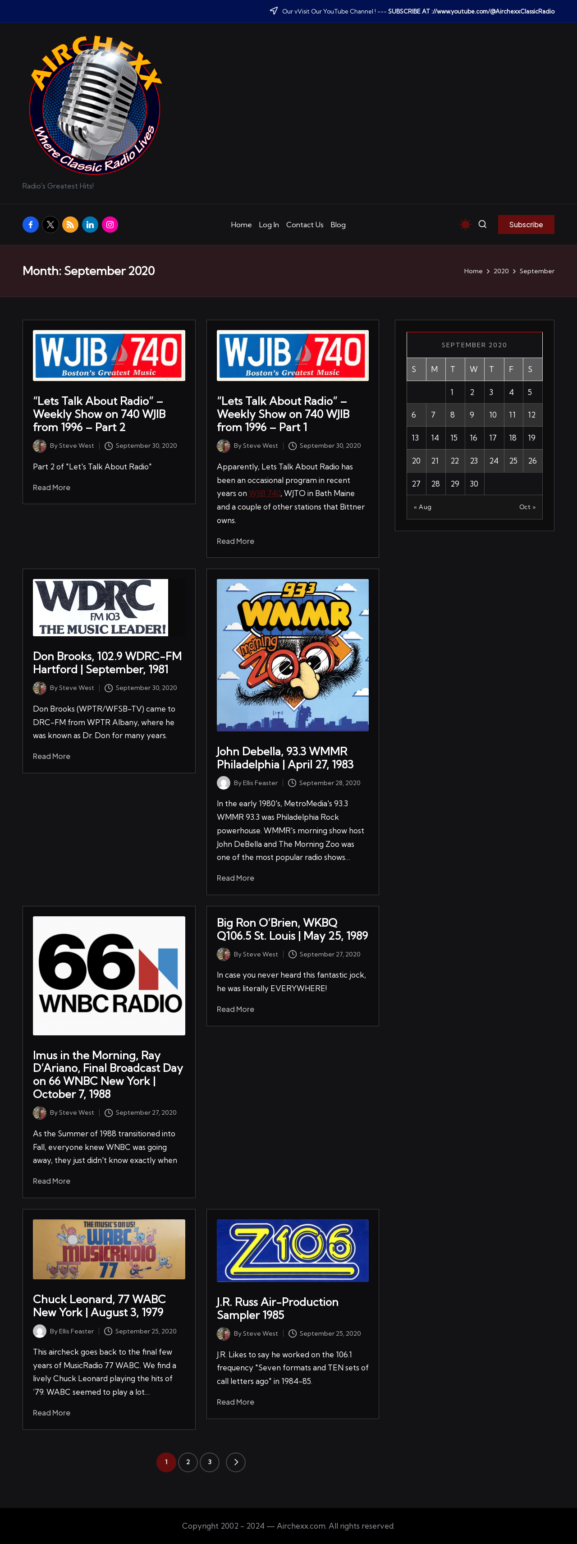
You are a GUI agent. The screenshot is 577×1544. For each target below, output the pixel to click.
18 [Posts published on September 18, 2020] (513, 437)
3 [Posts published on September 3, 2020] (491, 392)
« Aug (423, 506)
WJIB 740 (264, 493)
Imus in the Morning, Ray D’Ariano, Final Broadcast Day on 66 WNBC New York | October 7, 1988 (108, 1074)
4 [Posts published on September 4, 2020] (511, 392)
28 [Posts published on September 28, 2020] (435, 483)
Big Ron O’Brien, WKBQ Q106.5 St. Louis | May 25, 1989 (292, 929)
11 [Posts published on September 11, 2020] (512, 414)
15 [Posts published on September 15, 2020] (454, 437)
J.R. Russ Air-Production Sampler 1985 (278, 1308)
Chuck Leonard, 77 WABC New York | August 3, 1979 (99, 1305)
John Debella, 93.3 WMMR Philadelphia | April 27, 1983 (285, 757)
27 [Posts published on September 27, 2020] (416, 483)
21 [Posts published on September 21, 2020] (435, 460)
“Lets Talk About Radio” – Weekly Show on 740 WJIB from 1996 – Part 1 (283, 414)
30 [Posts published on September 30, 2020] (474, 483)
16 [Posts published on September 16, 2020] (473, 437)
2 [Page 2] (188, 1462)
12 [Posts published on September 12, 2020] (532, 414)
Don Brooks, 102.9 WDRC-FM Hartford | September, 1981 (107, 662)
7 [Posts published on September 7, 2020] (433, 414)
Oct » (527, 506)
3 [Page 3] (209, 1462)
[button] (526, 224)
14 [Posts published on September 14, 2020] (435, 437)
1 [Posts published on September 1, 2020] (451, 392)
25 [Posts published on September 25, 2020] (513, 460)
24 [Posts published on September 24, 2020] (494, 460)
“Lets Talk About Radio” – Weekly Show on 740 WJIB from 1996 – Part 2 (99, 414)
